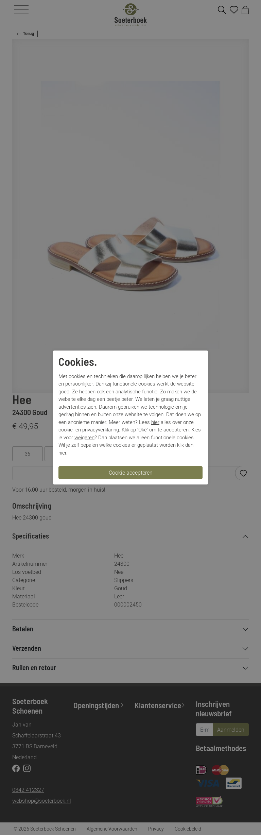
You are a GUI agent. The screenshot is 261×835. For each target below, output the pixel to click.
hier (155, 422)
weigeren (84, 437)
